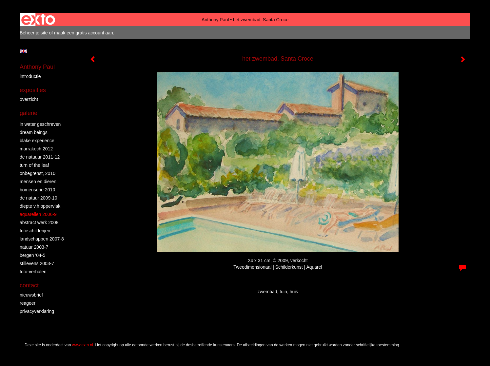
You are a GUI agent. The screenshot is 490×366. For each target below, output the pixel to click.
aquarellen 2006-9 (38, 214)
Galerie (28, 113)
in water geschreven (40, 124)
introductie (30, 76)
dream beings (34, 132)
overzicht (29, 99)
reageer (27, 303)
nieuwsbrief (31, 295)
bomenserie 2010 (37, 189)
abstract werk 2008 (39, 222)
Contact (29, 285)
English (23, 51)
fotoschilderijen (35, 230)
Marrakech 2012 (36, 148)
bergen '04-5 (32, 255)
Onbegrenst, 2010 (37, 173)
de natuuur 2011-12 (40, 157)
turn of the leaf (34, 165)
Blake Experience (37, 140)
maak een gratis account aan (83, 32)
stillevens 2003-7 (37, 263)
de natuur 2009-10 (38, 198)
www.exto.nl (82, 345)
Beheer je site (34, 32)
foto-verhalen (33, 271)
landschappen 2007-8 (42, 238)
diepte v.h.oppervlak (40, 206)
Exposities (33, 90)
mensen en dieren (38, 181)
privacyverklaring (37, 311)
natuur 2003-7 (34, 247)
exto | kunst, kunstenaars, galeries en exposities (38, 19)
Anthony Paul (215, 19)
